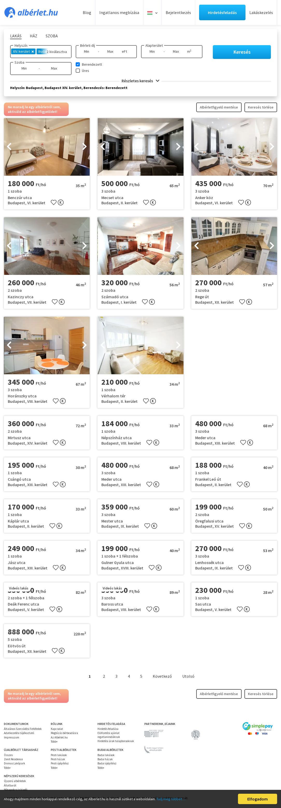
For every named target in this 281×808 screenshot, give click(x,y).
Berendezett (92, 64)
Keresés (242, 52)
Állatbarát (10, 785)
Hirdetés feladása (107, 729)
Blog (87, 12)
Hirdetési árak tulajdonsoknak (115, 741)
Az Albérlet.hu (59, 737)
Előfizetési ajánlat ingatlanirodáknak (108, 734)
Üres (85, 70)
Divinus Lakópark (14, 763)
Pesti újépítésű (60, 763)
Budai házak (105, 759)
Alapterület (154, 45)
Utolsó (188, 676)
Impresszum (11, 737)
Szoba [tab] (52, 35)
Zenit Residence (13, 759)
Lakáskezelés (261, 12)
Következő (162, 676)
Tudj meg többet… (170, 799)
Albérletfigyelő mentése (219, 107)
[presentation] (9, 146)
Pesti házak (58, 759)
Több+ (54, 741)
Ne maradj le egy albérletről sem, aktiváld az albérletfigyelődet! (34, 109)
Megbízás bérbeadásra (64, 733)
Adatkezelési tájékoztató (19, 733)
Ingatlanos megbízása (119, 12)
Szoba (19, 62)
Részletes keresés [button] (140, 80)
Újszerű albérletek (15, 781)
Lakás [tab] (16, 35)
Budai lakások (106, 755)
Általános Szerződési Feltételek (23, 729)
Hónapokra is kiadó (15, 789)
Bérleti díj (87, 45)
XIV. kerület (23, 51)
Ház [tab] (33, 35)
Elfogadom (257, 799)
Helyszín (21, 45)
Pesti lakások (59, 755)
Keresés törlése (260, 107)
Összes (8, 755)
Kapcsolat (57, 729)
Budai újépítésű (106, 763)
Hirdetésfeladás (222, 12)
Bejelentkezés (178, 12)
